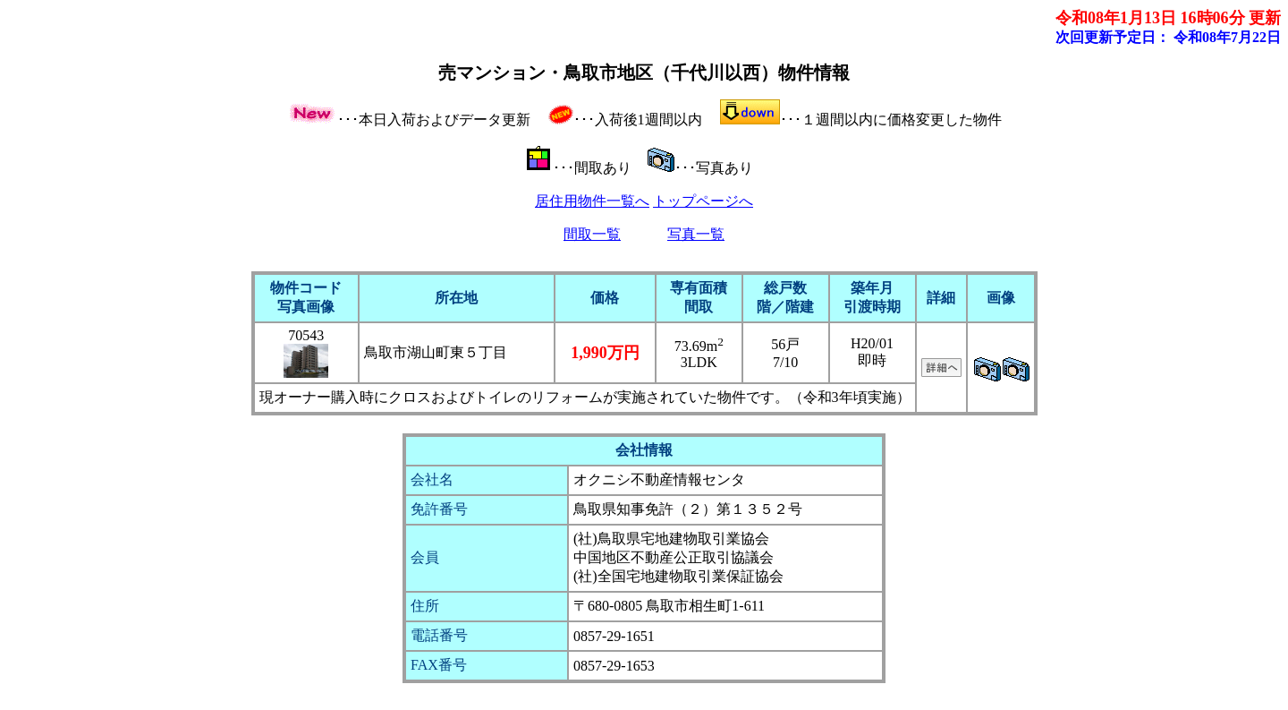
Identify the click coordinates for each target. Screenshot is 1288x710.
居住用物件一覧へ (592, 201)
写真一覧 (695, 234)
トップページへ (703, 201)
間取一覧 (592, 234)
